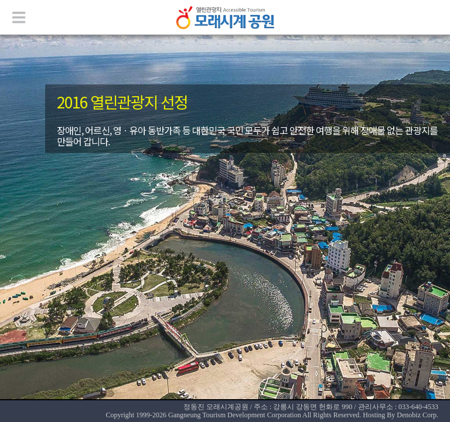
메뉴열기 (17, 17)
